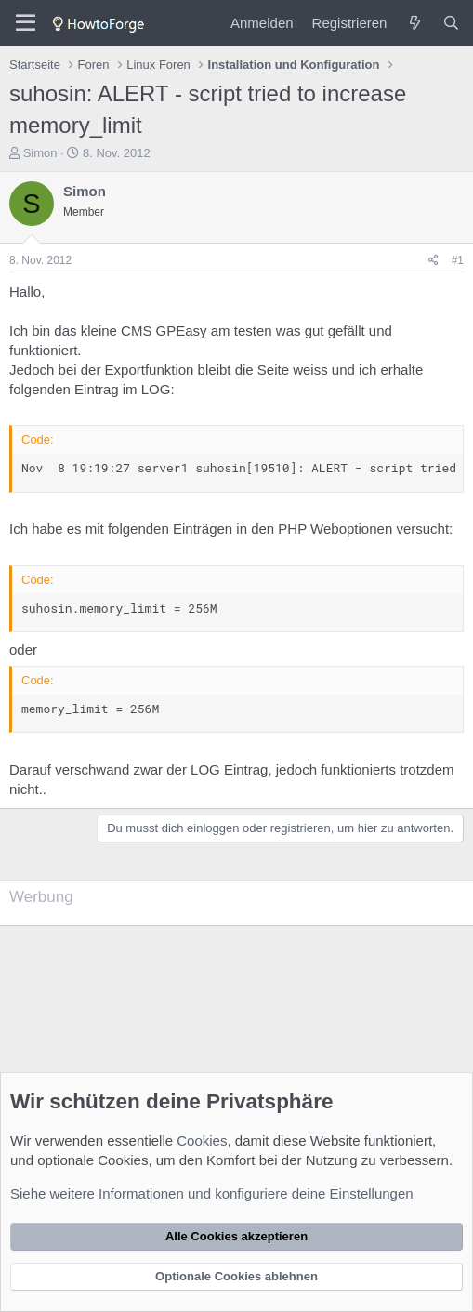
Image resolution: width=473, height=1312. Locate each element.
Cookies (202, 1140)
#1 (458, 260)
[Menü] (25, 23)
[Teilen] (433, 261)
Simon (40, 153)
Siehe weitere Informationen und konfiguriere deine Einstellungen (212, 1193)
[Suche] (451, 23)
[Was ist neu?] (414, 23)
